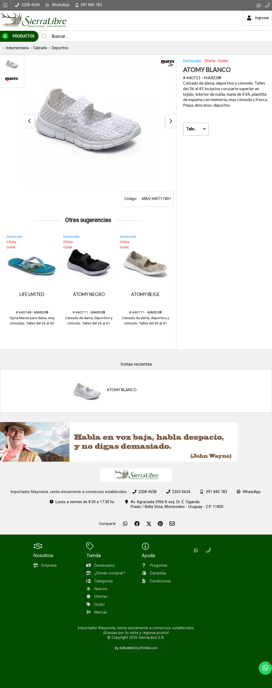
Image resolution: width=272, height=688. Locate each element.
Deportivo (60, 48)
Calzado (40, 48)
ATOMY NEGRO (89, 294)
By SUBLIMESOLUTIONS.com (136, 648)
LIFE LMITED (31, 294)
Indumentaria (17, 48)
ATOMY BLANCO (122, 389)
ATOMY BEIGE (145, 294)
